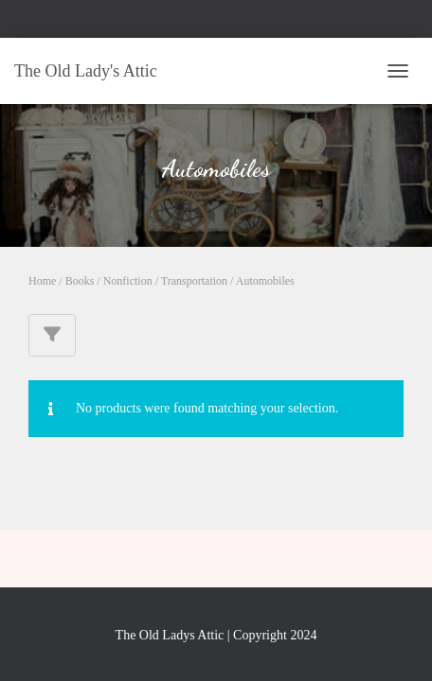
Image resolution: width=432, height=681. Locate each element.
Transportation (194, 281)
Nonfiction (128, 281)
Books (80, 281)
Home (42, 281)
